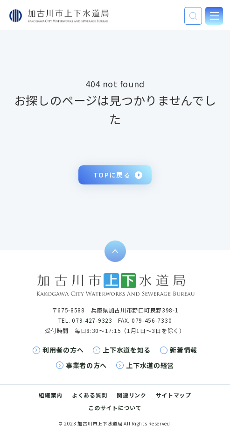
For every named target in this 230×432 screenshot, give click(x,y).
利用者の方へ (63, 349)
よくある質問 (89, 395)
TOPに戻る (112, 174)
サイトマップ (173, 395)
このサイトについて (114, 407)
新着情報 (183, 349)
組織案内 (51, 395)
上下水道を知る (127, 349)
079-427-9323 (92, 320)
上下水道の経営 (150, 365)
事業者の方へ (86, 365)
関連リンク (131, 395)
